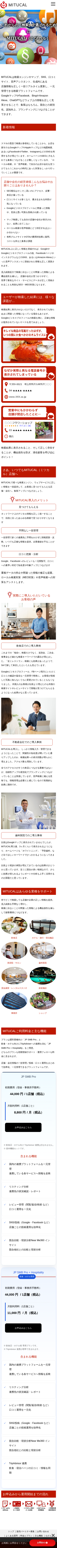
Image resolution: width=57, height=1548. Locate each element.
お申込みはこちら (23, 1127)
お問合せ (42, 1542)
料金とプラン (26, 1536)
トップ (11, 1532)
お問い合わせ (43, 1532)
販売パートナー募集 (26, 1532)
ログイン (49, 1536)
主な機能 (39, 1536)
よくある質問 (12, 1536)
